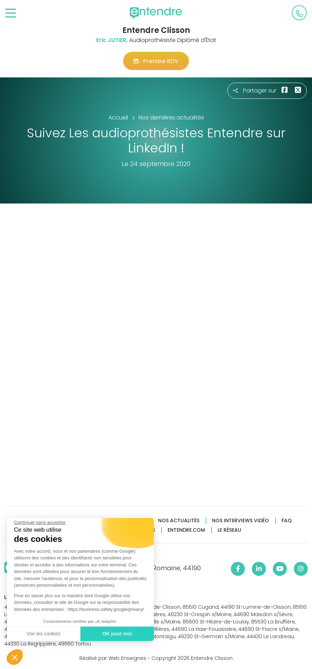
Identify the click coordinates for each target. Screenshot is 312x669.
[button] (14, 657)
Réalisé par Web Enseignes (112, 658)
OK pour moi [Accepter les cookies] (116, 633)
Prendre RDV (156, 61)
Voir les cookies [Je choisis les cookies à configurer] (43, 633)
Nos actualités (178, 521)
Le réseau (229, 530)
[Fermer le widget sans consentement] (39, 522)
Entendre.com (186, 530)
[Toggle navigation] (10, 13)
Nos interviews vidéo (240, 521)
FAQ (287, 521)
